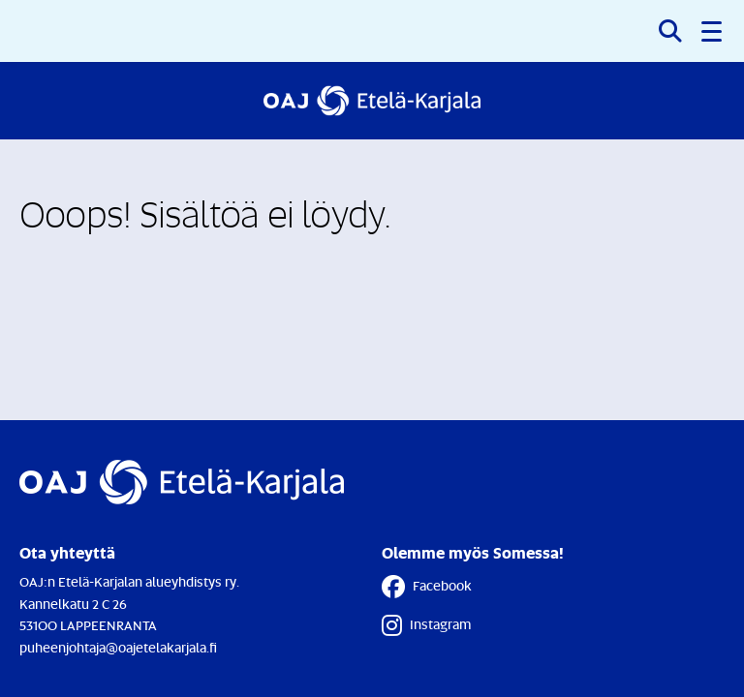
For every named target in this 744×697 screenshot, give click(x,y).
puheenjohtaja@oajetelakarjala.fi (118, 647)
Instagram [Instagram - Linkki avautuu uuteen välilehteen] (426, 625)
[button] (713, 31)
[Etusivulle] (372, 100)
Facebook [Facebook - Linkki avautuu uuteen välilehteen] (427, 586)
